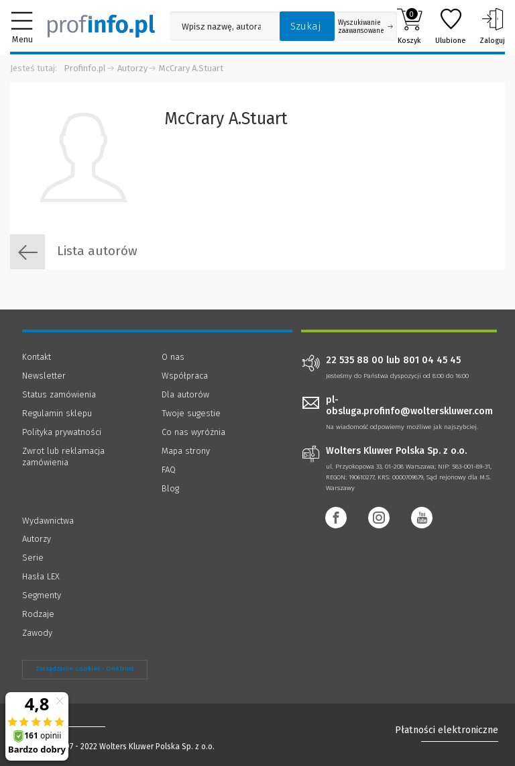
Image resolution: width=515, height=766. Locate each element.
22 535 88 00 (355, 360)
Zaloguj (492, 26)
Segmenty (41, 595)
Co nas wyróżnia (193, 432)
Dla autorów (185, 394)
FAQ (169, 470)
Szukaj (305, 26)
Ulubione (450, 26)
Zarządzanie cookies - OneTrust (85, 669)
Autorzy (132, 68)
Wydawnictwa (48, 521)
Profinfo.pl (85, 68)
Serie (33, 558)
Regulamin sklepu (57, 413)
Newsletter (44, 376)
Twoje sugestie (191, 413)
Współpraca (185, 376)
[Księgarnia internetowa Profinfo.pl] (101, 26)
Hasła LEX (41, 576)
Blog (170, 488)
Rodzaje (38, 614)
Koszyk (409, 26)
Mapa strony (186, 451)
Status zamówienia (59, 394)
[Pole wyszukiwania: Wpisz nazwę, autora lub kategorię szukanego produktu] (221, 26)
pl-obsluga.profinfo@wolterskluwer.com (409, 405)
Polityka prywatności (61, 432)
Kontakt (36, 357)
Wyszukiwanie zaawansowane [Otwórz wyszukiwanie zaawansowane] (365, 27)
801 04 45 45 (432, 360)
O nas (173, 357)
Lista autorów (73, 251)
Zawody (37, 633)
